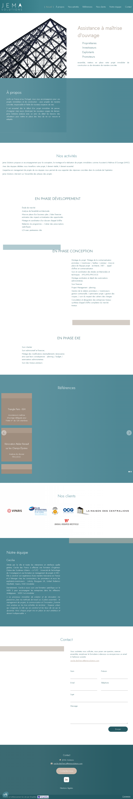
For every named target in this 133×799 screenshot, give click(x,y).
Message (74, 706)
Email (72, 682)
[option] (66, 433)
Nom (72, 671)
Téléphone (105, 682)
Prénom (104, 671)
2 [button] (131, 471)
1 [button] (129, 471)
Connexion (126, 796)
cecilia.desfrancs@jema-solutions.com (84, 660)
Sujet (72, 694)
